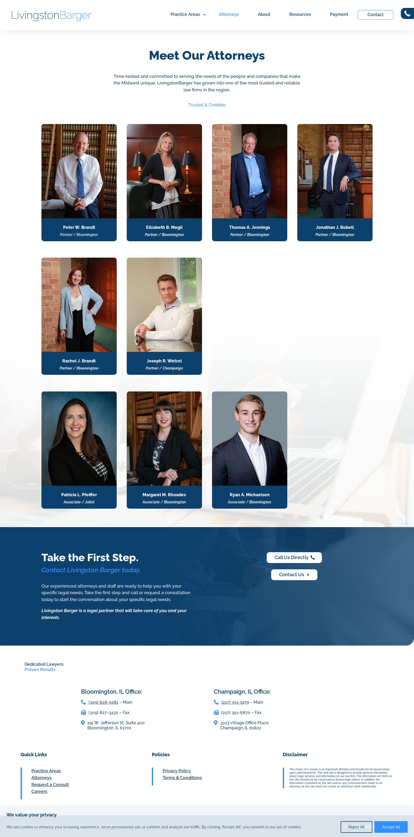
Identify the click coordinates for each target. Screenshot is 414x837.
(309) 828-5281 (103, 702)
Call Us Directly (292, 557)
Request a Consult (50, 784)
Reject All (356, 827)
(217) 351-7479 (235, 702)
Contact (376, 14)
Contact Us (291, 574)
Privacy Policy (177, 770)
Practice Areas (185, 14)
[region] (207, 822)
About (264, 14)
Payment (339, 14)
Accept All (391, 827)
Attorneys (229, 14)
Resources (300, 14)
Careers (39, 791)
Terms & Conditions (182, 777)
